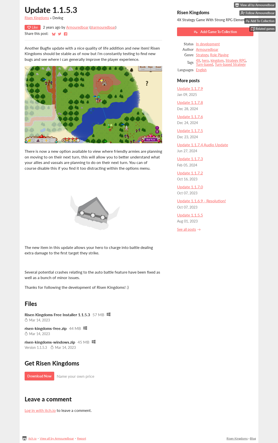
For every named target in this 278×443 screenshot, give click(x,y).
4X (198, 61)
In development (208, 44)
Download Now (39, 376)
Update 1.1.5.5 (190, 215)
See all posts (186, 229)
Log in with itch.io (40, 410)
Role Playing (219, 55)
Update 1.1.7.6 (190, 116)
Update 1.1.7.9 (190, 88)
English (201, 70)
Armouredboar (77, 27)
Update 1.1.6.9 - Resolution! (201, 200)
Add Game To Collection (215, 32)
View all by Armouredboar (57, 438)
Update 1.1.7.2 (190, 172)
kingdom (217, 61)
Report (81, 438)
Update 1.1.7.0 (190, 186)
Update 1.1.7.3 (190, 158)
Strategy (202, 55)
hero (205, 61)
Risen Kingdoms (37, 18)
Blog (253, 438)
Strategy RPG (236, 61)
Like (32, 27)
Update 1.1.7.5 (190, 130)
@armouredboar (103, 27)
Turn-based (204, 65)
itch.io (32, 438)
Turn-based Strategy (230, 65)
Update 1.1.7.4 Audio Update (202, 144)
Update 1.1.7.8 (190, 102)
